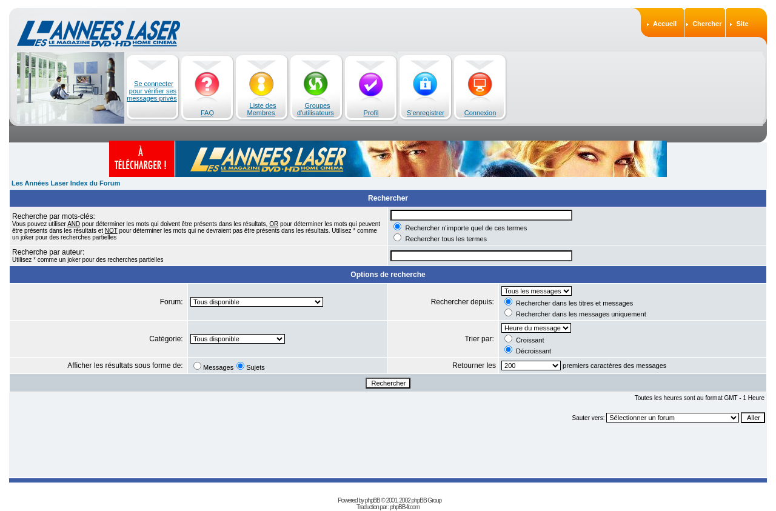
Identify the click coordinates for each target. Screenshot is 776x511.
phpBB (372, 500)
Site (742, 23)
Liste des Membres (261, 109)
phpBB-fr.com (405, 507)
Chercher (706, 23)
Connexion (480, 112)
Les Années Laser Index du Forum (66, 183)
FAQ (207, 112)
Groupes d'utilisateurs (315, 109)
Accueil (665, 23)
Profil (370, 112)
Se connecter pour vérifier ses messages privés (152, 91)
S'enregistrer (425, 112)
